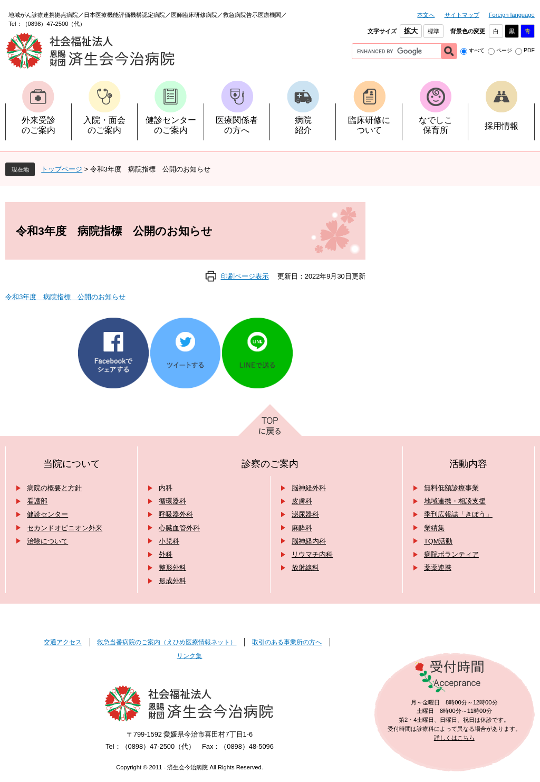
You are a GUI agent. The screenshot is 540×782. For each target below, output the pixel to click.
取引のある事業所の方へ (287, 642)
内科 (165, 488)
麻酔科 (302, 528)
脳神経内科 (309, 541)
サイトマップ (462, 15)
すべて (477, 50)
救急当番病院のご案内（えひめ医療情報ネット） (166, 642)
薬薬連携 (437, 567)
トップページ (61, 169)
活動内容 (468, 464)
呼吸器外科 (176, 514)
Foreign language (512, 15)
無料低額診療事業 (451, 488)
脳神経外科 (309, 488)
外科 (165, 554)
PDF (529, 50)
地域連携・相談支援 (455, 501)
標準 (433, 31)
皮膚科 (302, 501)
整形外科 (172, 567)
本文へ (426, 15)
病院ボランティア (451, 554)
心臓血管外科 (179, 528)
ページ (504, 50)
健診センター (47, 514)
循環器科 (172, 501)
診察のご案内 (270, 464)
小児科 (169, 541)
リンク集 (189, 656)
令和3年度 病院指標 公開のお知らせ (65, 297)
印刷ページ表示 (245, 276)
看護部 (37, 501)
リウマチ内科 (312, 554)
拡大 (411, 31)
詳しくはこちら (454, 738)
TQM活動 (438, 541)
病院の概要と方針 (54, 488)
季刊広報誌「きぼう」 (458, 514)
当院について (71, 464)
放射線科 (305, 567)
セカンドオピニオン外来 (64, 528)
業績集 (434, 528)
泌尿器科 (305, 514)
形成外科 (172, 581)
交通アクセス (63, 642)
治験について (47, 541)
